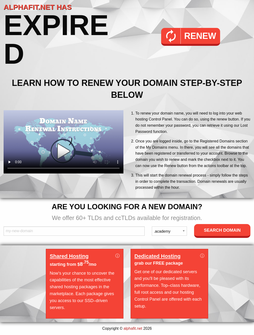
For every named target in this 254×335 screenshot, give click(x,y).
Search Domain (222, 230)
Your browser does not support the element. (63, 141)
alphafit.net (132, 328)
